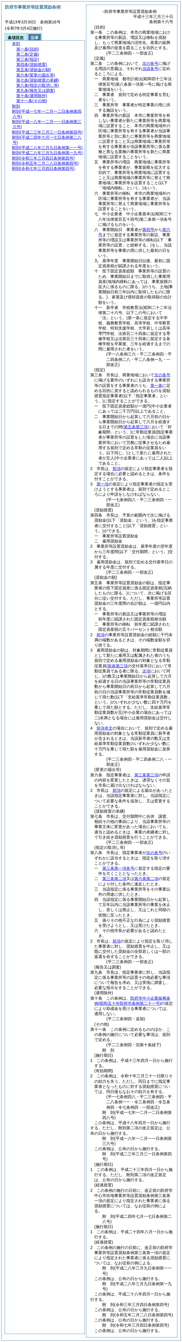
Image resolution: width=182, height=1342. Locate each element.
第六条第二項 (146, 878)
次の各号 (150, 63)
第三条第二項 (114, 878)
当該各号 (150, 68)
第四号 (148, 229)
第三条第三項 (146, 775)
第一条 (156, 385)
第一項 (103, 484)
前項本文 (105, 728)
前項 (117, 468)
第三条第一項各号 (118, 868)
